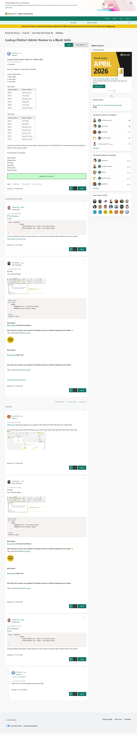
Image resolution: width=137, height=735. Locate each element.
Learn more (8, 7)
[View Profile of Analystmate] (15, 417)
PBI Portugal (26, 334)
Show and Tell (26, 184)
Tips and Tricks (37, 184)
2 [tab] (109, 90)
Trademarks (127, 722)
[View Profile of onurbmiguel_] (16, 263)
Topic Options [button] (80, 45)
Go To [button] (127, 18)
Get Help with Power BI (42, 32)
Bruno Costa (11, 327)
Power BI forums (12, 32)
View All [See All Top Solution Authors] (96, 148)
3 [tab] (110, 90)
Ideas (53, 13)
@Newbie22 (15, 216)
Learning (78, 13)
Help (121, 18)
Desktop (59, 32)
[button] (69, 45)
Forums (37, 13)
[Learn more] (99, 86)
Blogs (70, 13)
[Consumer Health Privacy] (30, 728)
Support (86, 13)
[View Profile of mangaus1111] (16, 207)
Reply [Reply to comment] (82, 250)
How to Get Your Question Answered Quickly (107, 105)
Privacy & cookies (107, 722)
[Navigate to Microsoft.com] (10, 14)
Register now (111, 26)
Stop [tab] (114, 91)
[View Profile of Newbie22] (15, 53)
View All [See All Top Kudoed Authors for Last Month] (96, 188)
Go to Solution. (49, 176)
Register (107, 18)
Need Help (16, 184)
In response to (18, 679)
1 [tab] (108, 90)
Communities (62, 13)
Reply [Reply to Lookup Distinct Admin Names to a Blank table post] (82, 188)
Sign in (115, 18)
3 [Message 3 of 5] (17, 692)
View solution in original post (16, 239)
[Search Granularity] (77, 22)
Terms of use (118, 722)
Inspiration (46, 13)
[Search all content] (108, 22)
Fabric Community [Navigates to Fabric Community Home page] (25, 14)
